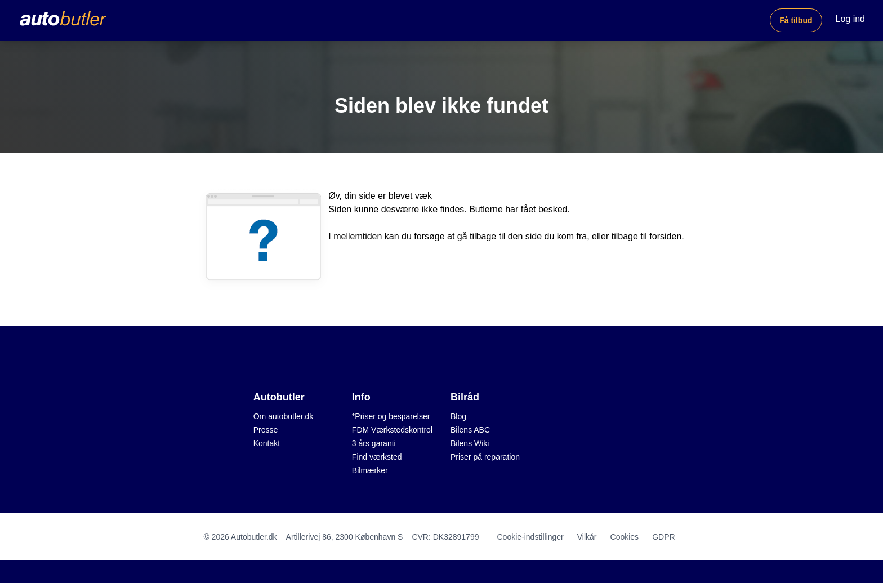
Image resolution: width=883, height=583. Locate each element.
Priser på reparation (485, 456)
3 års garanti (374, 443)
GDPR (663, 536)
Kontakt (266, 443)
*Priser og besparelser (391, 416)
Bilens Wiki (470, 443)
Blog (458, 416)
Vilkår (587, 536)
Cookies (624, 536)
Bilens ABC (470, 429)
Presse (265, 429)
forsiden (665, 236)
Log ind (851, 19)
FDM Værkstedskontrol (392, 429)
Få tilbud (795, 20)
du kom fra (566, 236)
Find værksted (377, 456)
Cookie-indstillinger (530, 536)
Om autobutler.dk (283, 416)
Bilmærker (370, 470)
